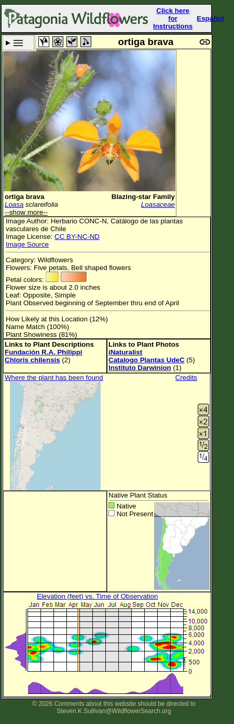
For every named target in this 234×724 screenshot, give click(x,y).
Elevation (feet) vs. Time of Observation (97, 596)
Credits (186, 377)
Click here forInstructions (172, 18)
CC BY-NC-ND (77, 236)
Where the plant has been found (54, 377)
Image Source (27, 244)
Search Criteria (18, 42)
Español (210, 18)
